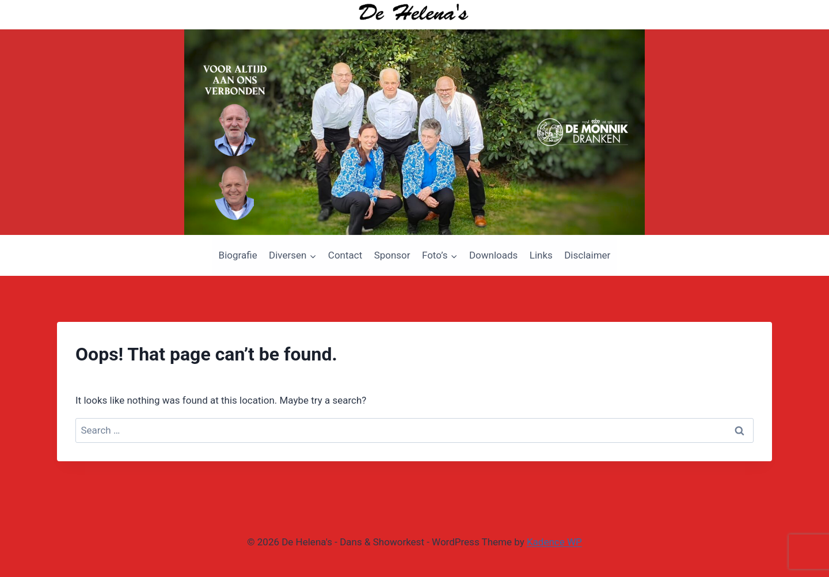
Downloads (493, 255)
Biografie (238, 255)
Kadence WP (554, 542)
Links (541, 255)
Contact (345, 255)
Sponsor (392, 255)
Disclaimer (587, 255)
